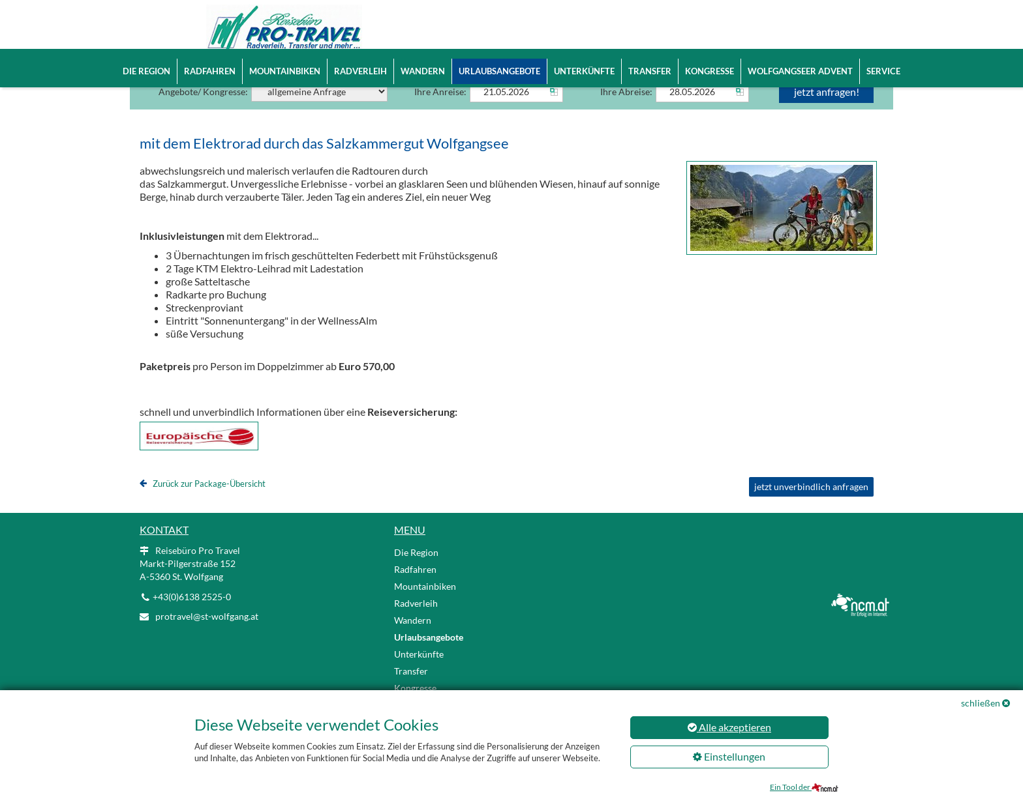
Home (421, 18)
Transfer (649, 71)
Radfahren (210, 71)
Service (883, 71)
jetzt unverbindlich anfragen (811, 504)
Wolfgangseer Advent (800, 71)
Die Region (146, 71)
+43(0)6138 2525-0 (444, 39)
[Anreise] (516, 110)
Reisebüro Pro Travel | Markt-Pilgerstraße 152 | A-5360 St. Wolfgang (568, 18)
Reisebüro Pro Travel (190, 581)
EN (787, 19)
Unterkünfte (584, 71)
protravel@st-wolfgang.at (543, 39)
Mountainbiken (284, 71)
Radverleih (360, 71)
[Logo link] (263, 32)
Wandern (423, 71)
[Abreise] (702, 110)
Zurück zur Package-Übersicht (209, 502)
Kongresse (709, 71)
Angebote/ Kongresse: (273, 110)
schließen (980, 702)
